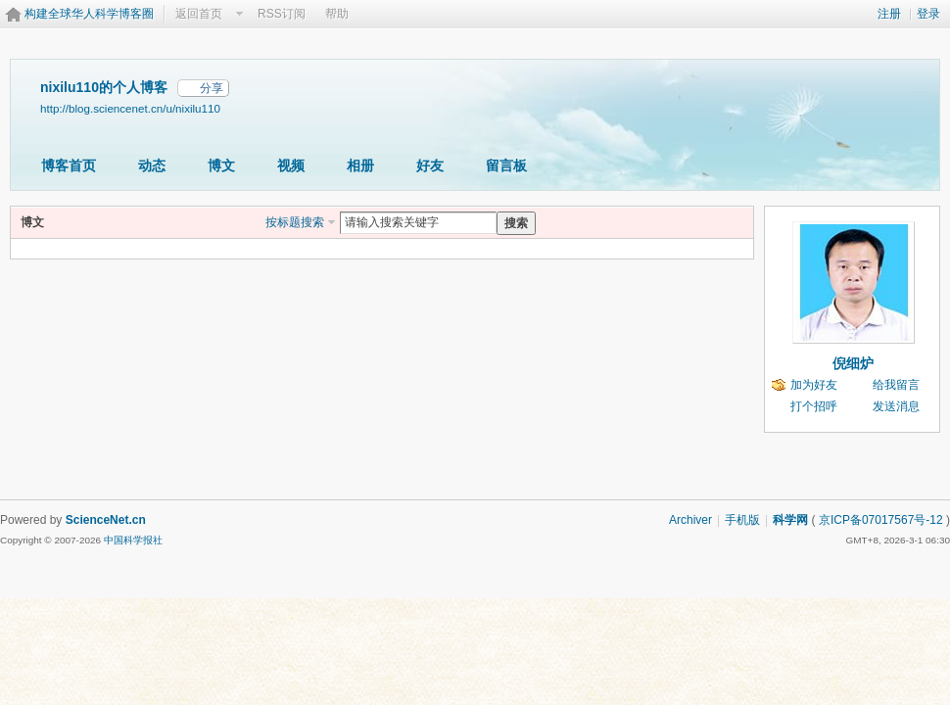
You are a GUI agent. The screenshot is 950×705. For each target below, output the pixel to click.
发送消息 (896, 406)
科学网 (790, 520)
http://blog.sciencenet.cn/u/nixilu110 (130, 108)
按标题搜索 (294, 222)
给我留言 (896, 385)
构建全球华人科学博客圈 (89, 14)
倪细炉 (853, 363)
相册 (360, 165)
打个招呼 (813, 406)
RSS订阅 (282, 14)
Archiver (690, 520)
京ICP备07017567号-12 (881, 520)
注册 (889, 14)
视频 (291, 165)
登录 (928, 14)
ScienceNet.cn (106, 520)
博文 (221, 165)
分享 (211, 88)
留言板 (506, 165)
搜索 (516, 223)
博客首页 (68, 165)
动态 (152, 165)
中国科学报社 (133, 540)
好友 (430, 165)
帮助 (337, 14)
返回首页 (198, 14)
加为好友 (813, 385)
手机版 (742, 520)
